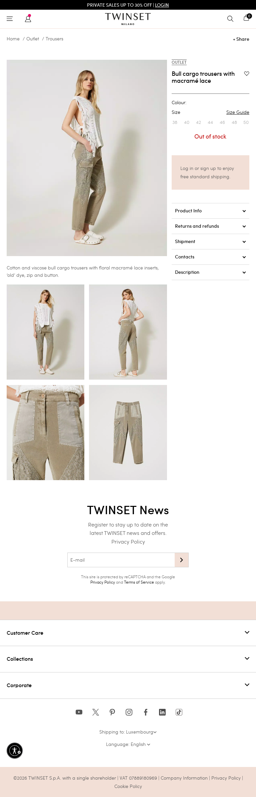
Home (13, 38)
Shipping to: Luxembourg (128, 732)
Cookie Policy (128, 786)
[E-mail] (121, 560)
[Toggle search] (232, 19)
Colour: (179, 102)
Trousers (54, 38)
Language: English (128, 744)
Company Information (184, 778)
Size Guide (237, 112)
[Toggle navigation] (11, 19)
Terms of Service (139, 582)
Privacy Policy (128, 541)
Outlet (32, 38)
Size (210, 112)
